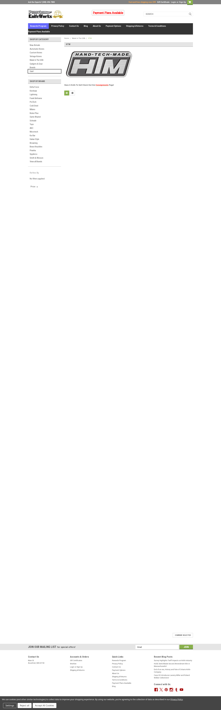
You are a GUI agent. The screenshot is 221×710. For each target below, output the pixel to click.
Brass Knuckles (36, 146)
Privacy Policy (57, 26)
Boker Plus (34, 113)
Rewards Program (38, 26)
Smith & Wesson (36, 158)
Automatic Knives (37, 49)
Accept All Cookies (44, 705)
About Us (97, 26)
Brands (32, 67)
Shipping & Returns (134, 26)
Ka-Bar (32, 135)
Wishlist (73, 664)
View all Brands (36, 161)
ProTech (33, 102)
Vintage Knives (36, 56)
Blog (86, 26)
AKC (31, 128)
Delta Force (34, 87)
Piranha (33, 150)
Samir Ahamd (35, 117)
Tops (32, 124)
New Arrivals (35, 45)
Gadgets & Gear (36, 64)
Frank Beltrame (36, 98)
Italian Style (34, 139)
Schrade (33, 120)
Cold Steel (34, 105)
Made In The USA (36, 60)
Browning (33, 143)
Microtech (34, 131)
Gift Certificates (76, 660)
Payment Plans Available (39, 31)
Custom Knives (36, 52)
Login (173, 2)
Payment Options (113, 26)
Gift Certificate (163, 2)
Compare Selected (183, 635)
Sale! (32, 71)
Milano (32, 109)
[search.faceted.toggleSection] (34, 186)
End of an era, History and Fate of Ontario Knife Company (172, 671)
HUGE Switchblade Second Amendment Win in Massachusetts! (172, 665)
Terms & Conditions (157, 26)
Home (66, 38)
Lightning (33, 94)
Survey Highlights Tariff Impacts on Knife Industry (173, 660)
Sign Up (182, 2)
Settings (9, 705)
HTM (90, 38)
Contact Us (74, 26)
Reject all (24, 705)
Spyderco (33, 154)
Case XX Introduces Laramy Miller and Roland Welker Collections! (172, 676)
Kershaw (33, 91)
